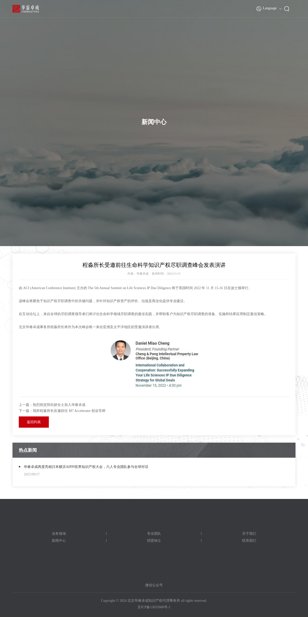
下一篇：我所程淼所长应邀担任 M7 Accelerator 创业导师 (62, 411)
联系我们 (249, 540)
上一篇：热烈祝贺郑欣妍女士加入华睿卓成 (52, 405)
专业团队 (154, 533)
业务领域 (59, 533)
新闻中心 (59, 540)
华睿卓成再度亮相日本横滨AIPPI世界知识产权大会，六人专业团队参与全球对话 (86, 467)
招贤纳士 (154, 540)
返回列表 (34, 422)
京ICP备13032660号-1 (153, 607)
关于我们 (249, 533)
